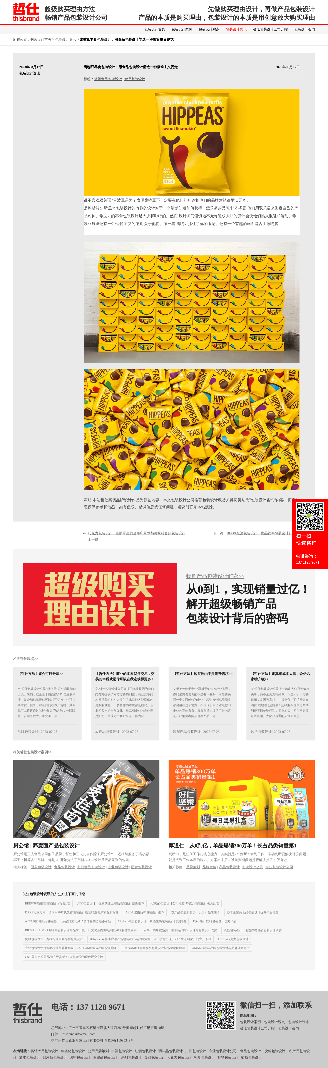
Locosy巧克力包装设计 (233, 947)
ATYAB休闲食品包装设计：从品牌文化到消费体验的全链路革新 (68, 929)
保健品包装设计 (105, 1065)
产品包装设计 (229, 875)
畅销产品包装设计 (44, 1059)
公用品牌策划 (98, 1059)
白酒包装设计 (121, 1059)
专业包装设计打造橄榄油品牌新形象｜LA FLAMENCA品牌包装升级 (70, 956)
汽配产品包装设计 (187, 740)
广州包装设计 (195, 1059)
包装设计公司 (252, 875)
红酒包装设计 (145, 1059)
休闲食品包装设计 (108, 79)
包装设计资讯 (236, 29)
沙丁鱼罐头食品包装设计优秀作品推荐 (253, 920)
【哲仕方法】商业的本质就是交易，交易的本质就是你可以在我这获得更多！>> (124, 687)
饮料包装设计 (274, 1059)
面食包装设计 (141, 875)
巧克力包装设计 (179, 1065)
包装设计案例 (181, 29)
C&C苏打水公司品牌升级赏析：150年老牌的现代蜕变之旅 (64, 965)
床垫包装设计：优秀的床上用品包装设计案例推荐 (110, 912)
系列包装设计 (131, 1065)
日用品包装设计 (55, 1065)
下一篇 (261, 545)
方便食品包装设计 (91, 875)
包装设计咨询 (304, 29)
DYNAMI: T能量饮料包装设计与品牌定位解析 (154, 956)
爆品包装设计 (154, 1065)
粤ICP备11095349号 (119, 1049)
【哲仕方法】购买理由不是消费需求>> (203, 682)
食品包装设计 (134, 79)
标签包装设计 (228, 1065)
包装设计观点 (209, 29)
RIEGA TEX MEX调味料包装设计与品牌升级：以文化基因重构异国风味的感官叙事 (81, 938)
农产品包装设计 (107, 740)
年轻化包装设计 (73, 1059)
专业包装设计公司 (279, 875)
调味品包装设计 (170, 1059)
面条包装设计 (41, 875)
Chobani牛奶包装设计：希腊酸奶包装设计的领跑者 (152, 929)
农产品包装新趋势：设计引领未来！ (195, 920)
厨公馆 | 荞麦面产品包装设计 (46, 854)
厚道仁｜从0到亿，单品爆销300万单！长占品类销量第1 (232, 854)
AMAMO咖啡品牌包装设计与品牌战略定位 (221, 956)
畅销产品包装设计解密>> (215, 584)
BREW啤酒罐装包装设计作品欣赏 (47, 912)
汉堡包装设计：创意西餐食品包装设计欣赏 (253, 938)
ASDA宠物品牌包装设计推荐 (145, 920)
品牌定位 (209, 875)
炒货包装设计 (261, 740)
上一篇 (137, 545)
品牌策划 (193, 875)
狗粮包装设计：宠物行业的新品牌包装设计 (54, 947)
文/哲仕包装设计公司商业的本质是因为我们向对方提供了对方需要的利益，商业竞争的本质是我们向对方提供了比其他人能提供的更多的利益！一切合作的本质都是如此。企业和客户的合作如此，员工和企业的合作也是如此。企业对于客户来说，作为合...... (124, 711)
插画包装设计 (251, 1065)
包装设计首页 (154, 29)
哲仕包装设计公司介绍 (270, 29)
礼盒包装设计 (204, 1065)
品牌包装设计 (28, 740)
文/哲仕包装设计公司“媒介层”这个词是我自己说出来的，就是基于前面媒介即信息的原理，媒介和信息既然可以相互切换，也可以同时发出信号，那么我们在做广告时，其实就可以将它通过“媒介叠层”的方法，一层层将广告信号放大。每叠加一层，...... (47, 711)
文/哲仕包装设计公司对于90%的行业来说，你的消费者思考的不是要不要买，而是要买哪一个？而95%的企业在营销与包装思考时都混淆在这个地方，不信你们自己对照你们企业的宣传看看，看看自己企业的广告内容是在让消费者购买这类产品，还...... (202, 711)
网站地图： (248, 1024)
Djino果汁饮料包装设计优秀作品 (215, 929)
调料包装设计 (80, 1065)
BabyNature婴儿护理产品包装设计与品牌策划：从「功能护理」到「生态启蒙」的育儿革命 (150, 947)
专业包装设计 (118, 875)
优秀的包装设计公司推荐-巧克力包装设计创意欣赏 (185, 912)
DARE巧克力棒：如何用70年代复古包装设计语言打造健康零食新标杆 (72, 920)
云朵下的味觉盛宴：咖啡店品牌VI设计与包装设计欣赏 (180, 938)
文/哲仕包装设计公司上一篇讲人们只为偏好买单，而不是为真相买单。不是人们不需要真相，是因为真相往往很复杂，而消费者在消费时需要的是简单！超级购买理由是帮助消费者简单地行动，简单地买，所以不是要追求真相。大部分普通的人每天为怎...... (280, 711)
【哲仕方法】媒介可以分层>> (40, 682)
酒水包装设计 (29, 1065)
